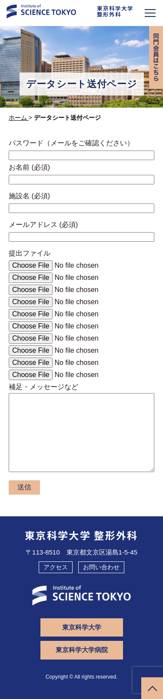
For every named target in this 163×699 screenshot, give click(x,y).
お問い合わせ (101, 567)
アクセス (55, 567)
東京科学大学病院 (82, 649)
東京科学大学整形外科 (115, 11)
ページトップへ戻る (152, 688)
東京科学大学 (81, 627)
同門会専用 (156, 57)
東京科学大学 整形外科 (81, 535)
